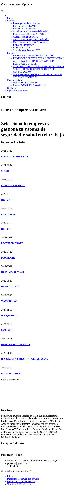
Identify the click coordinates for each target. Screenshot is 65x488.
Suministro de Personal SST (26, 50)
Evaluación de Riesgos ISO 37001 (29, 34)
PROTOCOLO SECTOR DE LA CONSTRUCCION (38, 58)
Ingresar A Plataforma (17, 90)
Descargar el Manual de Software (23, 479)
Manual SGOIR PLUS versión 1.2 (29, 85)
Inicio (10, 18)
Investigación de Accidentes (26, 23)
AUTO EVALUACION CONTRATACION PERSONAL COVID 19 (33, 62)
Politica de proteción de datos (21, 481)
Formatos (11, 53)
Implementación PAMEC (25, 26)
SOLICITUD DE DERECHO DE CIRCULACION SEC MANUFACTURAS (37, 75)
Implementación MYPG (24, 28)
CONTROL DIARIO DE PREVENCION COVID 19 (38, 66)
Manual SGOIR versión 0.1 (26, 82)
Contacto (11, 88)
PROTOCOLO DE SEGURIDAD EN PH (33, 55)
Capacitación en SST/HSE (25, 36)
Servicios (11, 20)
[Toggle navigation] (2, 10)
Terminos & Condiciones (19, 484)
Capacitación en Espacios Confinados (31, 39)
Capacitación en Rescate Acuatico (29, 42)
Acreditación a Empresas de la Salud (30, 31)
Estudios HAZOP (21, 47)
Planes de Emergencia (23, 45)
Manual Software (15, 80)
